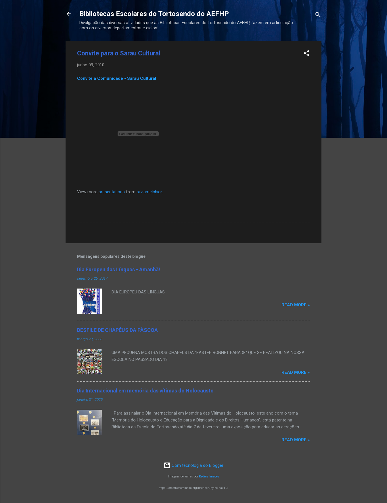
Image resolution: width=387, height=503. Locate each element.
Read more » (295, 304)
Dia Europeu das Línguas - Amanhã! (118, 269)
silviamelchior (149, 191)
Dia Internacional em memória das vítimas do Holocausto (145, 391)
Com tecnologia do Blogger (193, 465)
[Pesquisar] (318, 15)
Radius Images (209, 476)
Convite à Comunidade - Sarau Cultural (116, 78)
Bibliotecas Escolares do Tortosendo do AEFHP (154, 14)
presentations (112, 191)
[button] (306, 54)
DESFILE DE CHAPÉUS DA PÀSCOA (117, 330)
